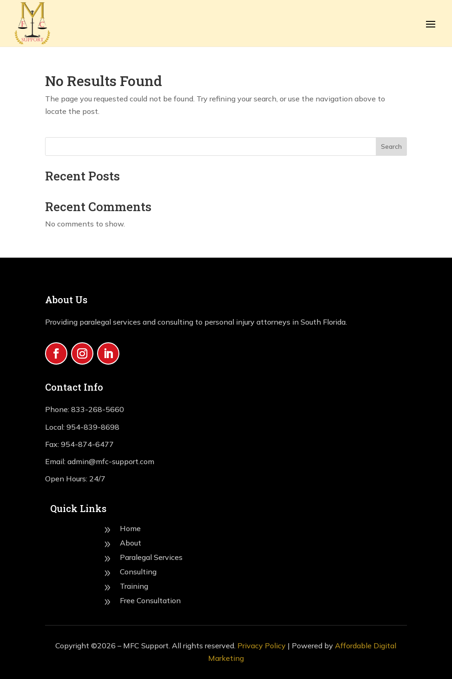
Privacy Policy (261, 645)
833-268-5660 (97, 409)
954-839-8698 (92, 427)
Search (391, 146)
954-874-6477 (87, 444)
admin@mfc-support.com (110, 461)
